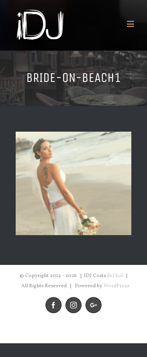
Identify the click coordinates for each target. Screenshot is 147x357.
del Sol (115, 275)
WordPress (116, 286)
